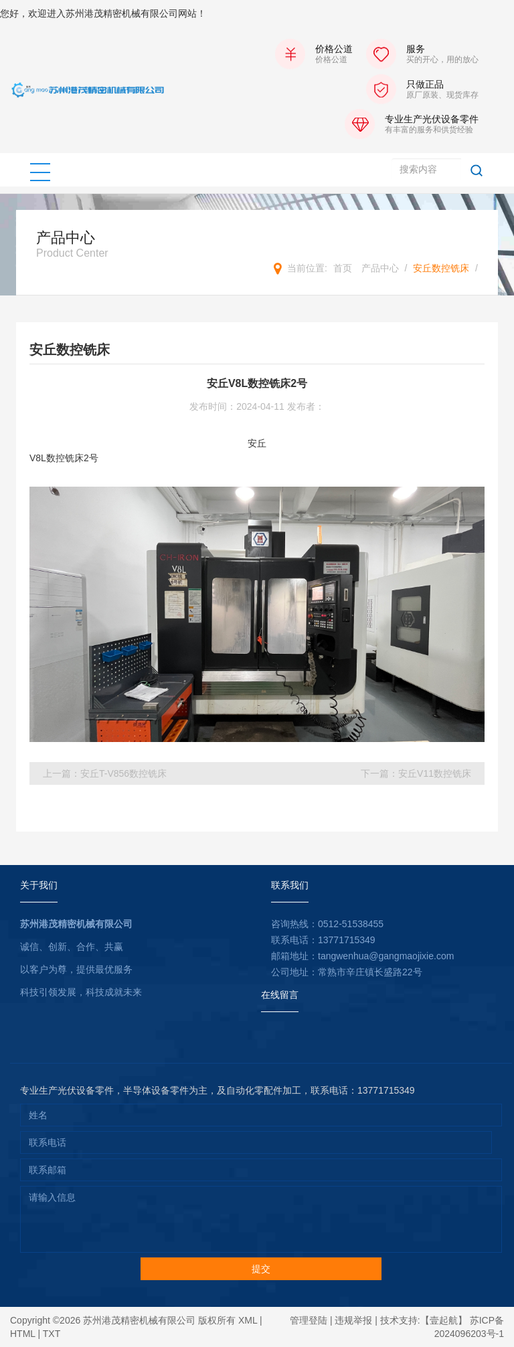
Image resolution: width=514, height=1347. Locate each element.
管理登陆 (308, 1320)
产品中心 (380, 268)
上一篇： (105, 773)
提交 (261, 1268)
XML (247, 1320)
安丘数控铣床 (441, 268)
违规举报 (353, 1320)
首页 (342, 268)
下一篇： (416, 773)
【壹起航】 (443, 1320)
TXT (51, 1333)
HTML (22, 1333)
